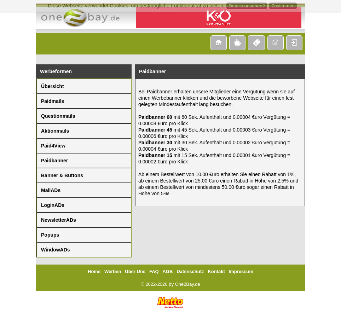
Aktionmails (55, 131)
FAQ (154, 271)
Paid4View (53, 146)
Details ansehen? (247, 5)
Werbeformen (56, 71)
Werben (112, 271)
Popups (50, 235)
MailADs (50, 190)
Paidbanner (54, 160)
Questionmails (58, 116)
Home (94, 271)
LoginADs (52, 205)
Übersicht (52, 86)
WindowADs (55, 250)
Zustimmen (283, 5)
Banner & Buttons (62, 175)
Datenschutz (190, 271)
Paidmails (52, 101)
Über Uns (135, 271)
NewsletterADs (58, 220)
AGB (167, 271)
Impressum (241, 271)
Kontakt (216, 271)
